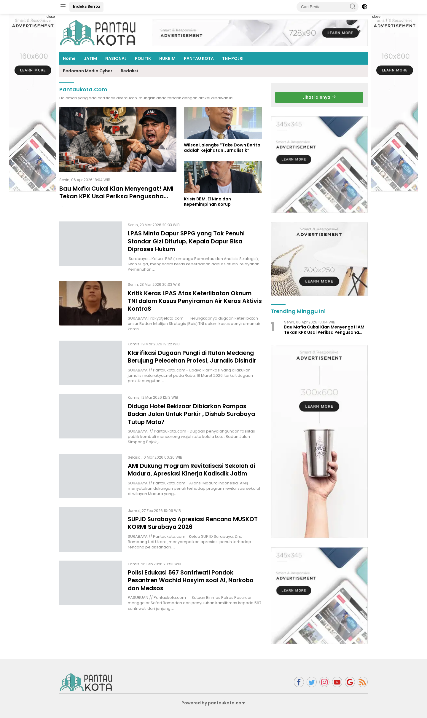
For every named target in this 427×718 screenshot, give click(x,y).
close (51, 17)
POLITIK (143, 58)
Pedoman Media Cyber (87, 71)
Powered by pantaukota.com (213, 703)
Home (69, 58)
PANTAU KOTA (199, 58)
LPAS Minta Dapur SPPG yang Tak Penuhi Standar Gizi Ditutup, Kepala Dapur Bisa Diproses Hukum (188, 241)
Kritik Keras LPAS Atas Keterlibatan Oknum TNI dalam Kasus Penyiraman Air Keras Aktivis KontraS (192, 300)
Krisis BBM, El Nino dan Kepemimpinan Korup (207, 201)
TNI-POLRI (232, 58)
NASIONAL (116, 58)
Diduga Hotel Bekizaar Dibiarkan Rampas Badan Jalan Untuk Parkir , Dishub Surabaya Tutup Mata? (194, 413)
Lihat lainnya (319, 97)
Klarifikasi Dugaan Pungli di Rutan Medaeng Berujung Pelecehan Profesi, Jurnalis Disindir (195, 356)
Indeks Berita (86, 6)
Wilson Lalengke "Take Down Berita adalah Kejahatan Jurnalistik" (222, 147)
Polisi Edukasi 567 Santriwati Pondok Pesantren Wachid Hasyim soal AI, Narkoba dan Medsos (193, 579)
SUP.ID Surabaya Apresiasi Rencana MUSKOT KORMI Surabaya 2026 (195, 522)
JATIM (90, 58)
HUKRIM (167, 58)
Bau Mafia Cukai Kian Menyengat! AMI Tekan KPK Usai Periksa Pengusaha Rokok (116, 196)
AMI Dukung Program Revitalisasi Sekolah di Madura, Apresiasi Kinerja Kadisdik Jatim (194, 468)
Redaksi (129, 71)
